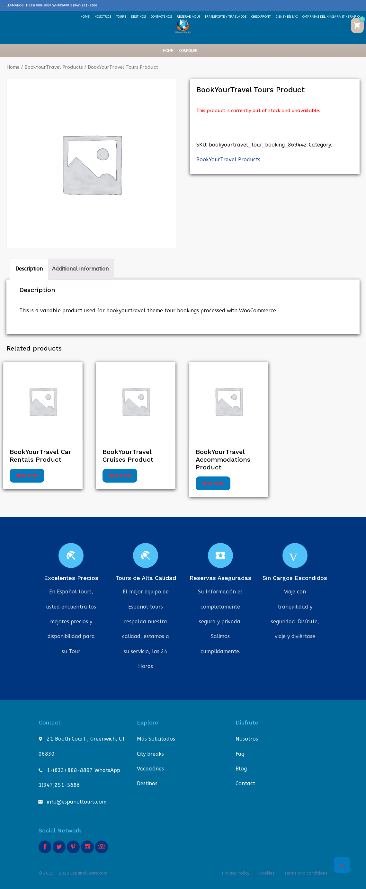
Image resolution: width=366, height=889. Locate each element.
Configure (188, 51)
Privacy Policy (235, 873)
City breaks (150, 754)
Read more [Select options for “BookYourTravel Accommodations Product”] (213, 483)
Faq (240, 754)
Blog (241, 769)
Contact (245, 783)
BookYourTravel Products (53, 67)
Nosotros (247, 739)
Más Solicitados (156, 739)
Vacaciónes (150, 769)
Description (29, 269)
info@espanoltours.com (76, 802)
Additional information (80, 269)
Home (168, 51)
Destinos (147, 783)
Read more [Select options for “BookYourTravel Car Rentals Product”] (27, 475)
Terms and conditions (305, 873)
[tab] (29, 269)
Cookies (267, 873)
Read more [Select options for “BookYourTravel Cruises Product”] (119, 475)
